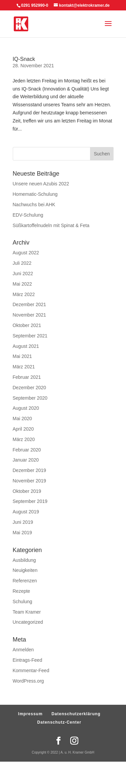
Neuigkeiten (25, 570)
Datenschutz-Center (59, 722)
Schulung (22, 601)
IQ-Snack (24, 59)
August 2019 (26, 511)
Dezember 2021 (29, 304)
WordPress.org (28, 681)
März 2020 (24, 439)
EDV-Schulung (28, 215)
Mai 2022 (22, 284)
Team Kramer (27, 612)
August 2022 (26, 252)
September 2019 (30, 501)
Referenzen (25, 580)
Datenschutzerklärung (75, 714)
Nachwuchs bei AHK (34, 204)
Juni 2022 (23, 273)
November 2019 (29, 480)
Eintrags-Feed (27, 660)
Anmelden (23, 649)
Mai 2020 (22, 418)
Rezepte (21, 591)
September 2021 (30, 335)
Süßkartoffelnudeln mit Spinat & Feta (51, 225)
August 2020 (26, 408)
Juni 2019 (23, 522)
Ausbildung (24, 560)
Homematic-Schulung (35, 194)
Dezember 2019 (29, 470)
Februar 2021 (27, 377)
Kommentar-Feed (31, 670)
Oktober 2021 (27, 325)
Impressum (30, 714)
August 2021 (26, 346)
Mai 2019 (22, 532)
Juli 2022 (22, 263)
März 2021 (24, 366)
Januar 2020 (26, 460)
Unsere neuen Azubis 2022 (41, 183)
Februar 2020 (27, 449)
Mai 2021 (22, 356)
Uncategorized (28, 622)
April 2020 (23, 429)
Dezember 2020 (29, 387)
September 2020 (30, 398)
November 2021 (29, 315)
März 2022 (24, 294)
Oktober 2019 (27, 491)
